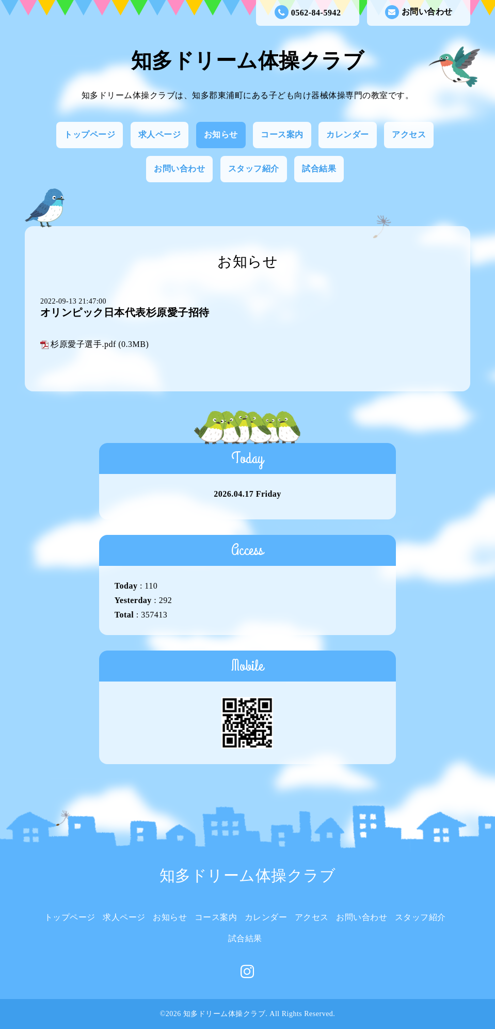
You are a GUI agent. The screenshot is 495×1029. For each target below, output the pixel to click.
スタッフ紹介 (253, 168)
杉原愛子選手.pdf (83, 344)
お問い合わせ (419, 12)
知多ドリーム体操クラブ (247, 60)
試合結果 (319, 168)
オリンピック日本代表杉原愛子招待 (125, 312)
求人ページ (159, 134)
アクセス (409, 134)
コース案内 (282, 134)
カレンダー (347, 134)
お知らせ (221, 134)
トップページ (89, 134)
